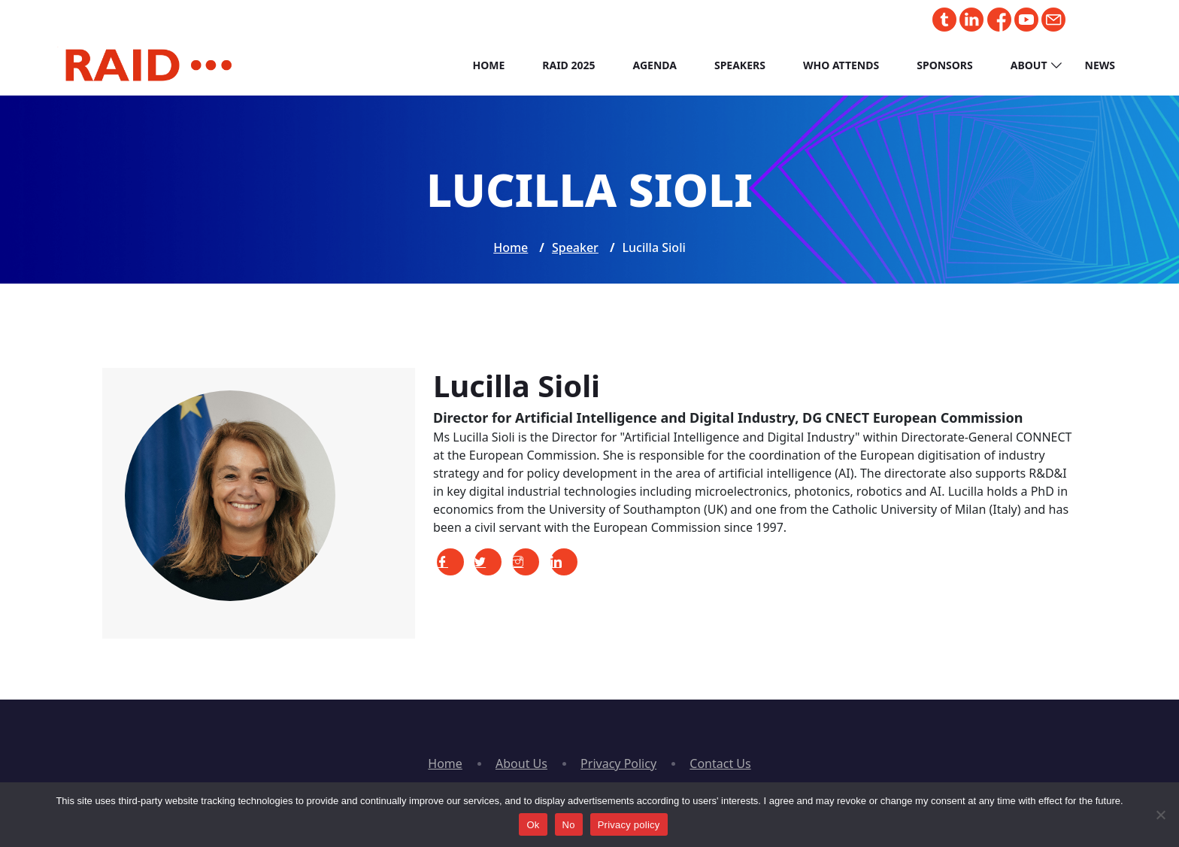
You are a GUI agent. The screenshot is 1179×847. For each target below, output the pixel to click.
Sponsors (945, 65)
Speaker (575, 247)
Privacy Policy (618, 763)
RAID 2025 (568, 65)
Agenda (655, 65)
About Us (521, 763)
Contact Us (720, 763)
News (1100, 65)
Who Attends (841, 65)
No (568, 824)
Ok (532, 824)
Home (488, 65)
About (1029, 65)
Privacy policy (629, 824)
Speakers (739, 65)
